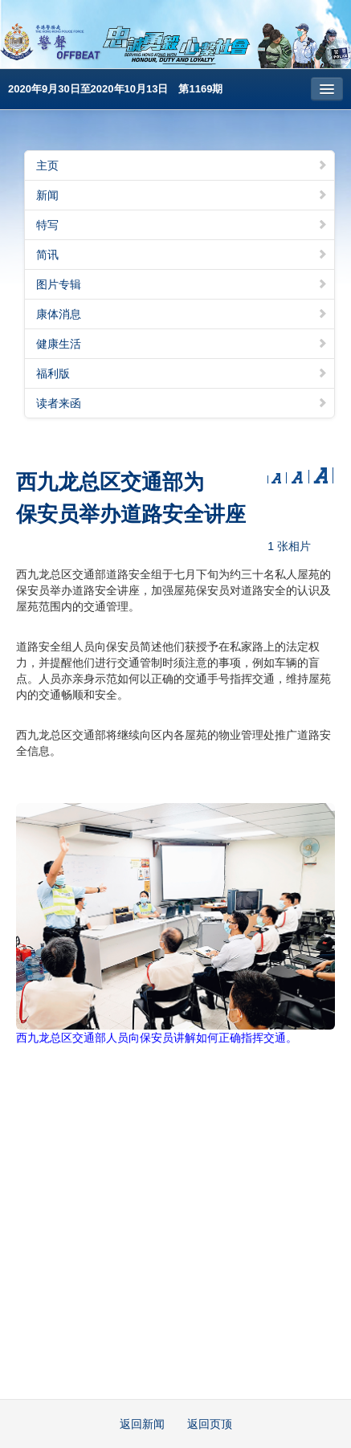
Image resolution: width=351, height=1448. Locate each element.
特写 (182, 224)
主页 (182, 165)
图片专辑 (182, 284)
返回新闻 (142, 1423)
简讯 (182, 254)
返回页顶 (209, 1423)
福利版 (182, 373)
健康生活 (182, 343)
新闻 (182, 195)
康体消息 (182, 314)
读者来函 (182, 403)
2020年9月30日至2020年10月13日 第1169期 (115, 89)
